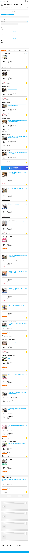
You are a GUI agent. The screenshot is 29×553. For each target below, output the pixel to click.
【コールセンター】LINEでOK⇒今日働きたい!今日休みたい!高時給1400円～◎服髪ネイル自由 (17, 55)
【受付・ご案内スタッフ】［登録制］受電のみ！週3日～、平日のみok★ (17, 238)
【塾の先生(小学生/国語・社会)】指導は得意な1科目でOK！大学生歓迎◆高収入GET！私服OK (17, 121)
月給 (25, 50)
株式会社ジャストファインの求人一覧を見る (7, 336)
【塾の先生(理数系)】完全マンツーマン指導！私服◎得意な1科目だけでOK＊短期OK (17, 153)
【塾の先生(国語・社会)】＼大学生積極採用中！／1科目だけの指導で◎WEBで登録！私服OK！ (17, 137)
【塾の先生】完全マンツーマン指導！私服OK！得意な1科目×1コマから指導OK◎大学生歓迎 (17, 72)
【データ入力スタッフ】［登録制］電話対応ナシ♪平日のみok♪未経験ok (17, 324)
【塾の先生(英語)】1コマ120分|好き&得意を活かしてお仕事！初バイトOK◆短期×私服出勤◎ (17, 393)
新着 (9, 50)
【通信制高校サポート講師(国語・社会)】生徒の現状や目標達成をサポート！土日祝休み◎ (17, 289)
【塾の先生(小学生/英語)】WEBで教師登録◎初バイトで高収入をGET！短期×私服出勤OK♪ (17, 173)
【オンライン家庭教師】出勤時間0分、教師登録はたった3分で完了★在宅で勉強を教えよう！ (17, 342)
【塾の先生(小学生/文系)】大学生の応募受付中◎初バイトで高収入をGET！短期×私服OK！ (17, 189)
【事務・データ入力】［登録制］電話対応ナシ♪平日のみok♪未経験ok (17, 375)
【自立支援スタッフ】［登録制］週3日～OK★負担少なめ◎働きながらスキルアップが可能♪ (14, 480)
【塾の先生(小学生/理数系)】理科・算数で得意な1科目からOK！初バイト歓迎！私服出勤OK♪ (17, 105)
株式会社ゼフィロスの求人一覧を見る (6, 492)
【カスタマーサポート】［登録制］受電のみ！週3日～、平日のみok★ (17, 358)
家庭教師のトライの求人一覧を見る (6, 83)
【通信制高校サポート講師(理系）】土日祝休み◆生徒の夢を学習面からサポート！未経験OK (17, 205)
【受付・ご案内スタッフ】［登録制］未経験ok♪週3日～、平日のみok (17, 426)
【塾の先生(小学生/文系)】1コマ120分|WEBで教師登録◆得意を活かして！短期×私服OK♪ (17, 256)
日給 (20, 50)
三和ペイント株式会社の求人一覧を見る (6, 67)
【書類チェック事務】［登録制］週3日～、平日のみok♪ (16, 305)
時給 (14, 50)
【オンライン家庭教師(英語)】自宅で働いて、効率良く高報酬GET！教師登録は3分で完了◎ (17, 222)
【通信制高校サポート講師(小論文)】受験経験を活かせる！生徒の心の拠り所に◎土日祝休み (17, 272)
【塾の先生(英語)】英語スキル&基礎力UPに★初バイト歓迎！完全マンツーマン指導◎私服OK (17, 89)
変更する (14, 31)
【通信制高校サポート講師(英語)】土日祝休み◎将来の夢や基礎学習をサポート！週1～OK (17, 409)
